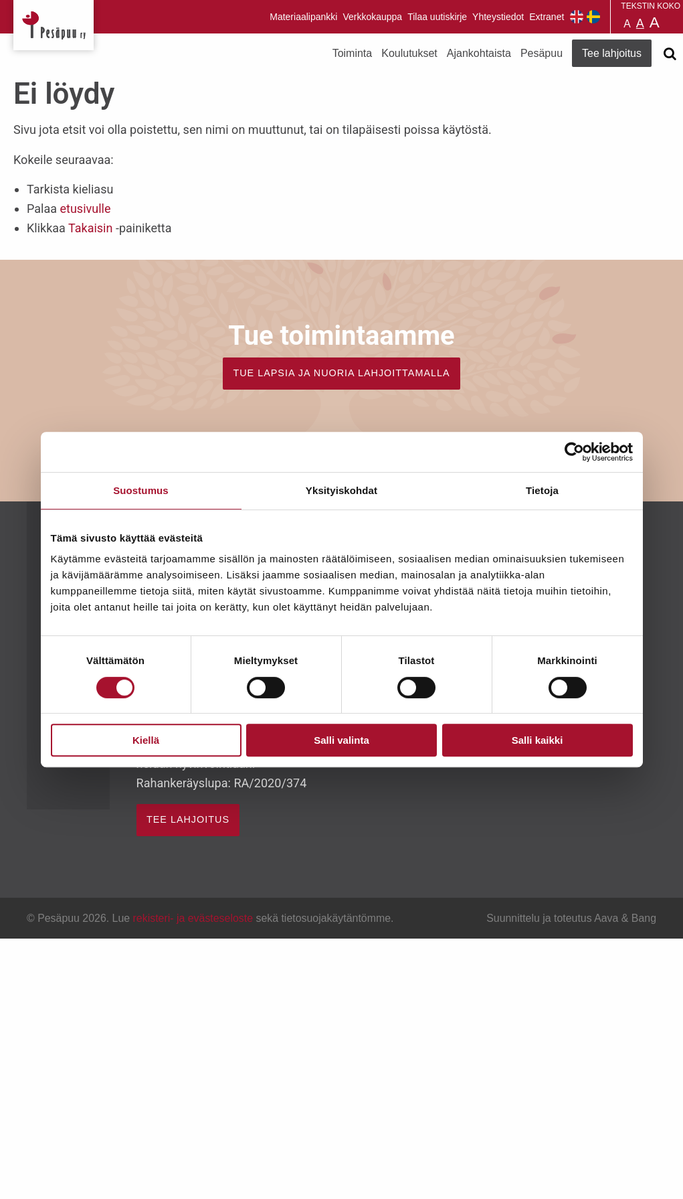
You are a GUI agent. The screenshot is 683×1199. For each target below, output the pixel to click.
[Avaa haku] (669, 53)
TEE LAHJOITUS (188, 819)
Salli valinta (341, 740)
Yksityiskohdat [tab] (341, 490)
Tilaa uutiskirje (437, 16)
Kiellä (145, 740)
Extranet (546, 16)
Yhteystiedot (498, 16)
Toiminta (352, 53)
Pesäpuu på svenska (593, 16)
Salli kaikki (537, 740)
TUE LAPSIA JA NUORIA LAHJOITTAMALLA (341, 373)
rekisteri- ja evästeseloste (193, 918)
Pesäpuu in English (576, 16)
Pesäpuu (53, 25)
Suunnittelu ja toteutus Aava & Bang (571, 918)
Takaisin (90, 228)
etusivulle (85, 209)
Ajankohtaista (479, 53)
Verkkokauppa (372, 16)
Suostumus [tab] (141, 490)
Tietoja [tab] (542, 490)
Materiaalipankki (303, 16)
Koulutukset (409, 53)
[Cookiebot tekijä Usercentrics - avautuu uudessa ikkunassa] (574, 452)
